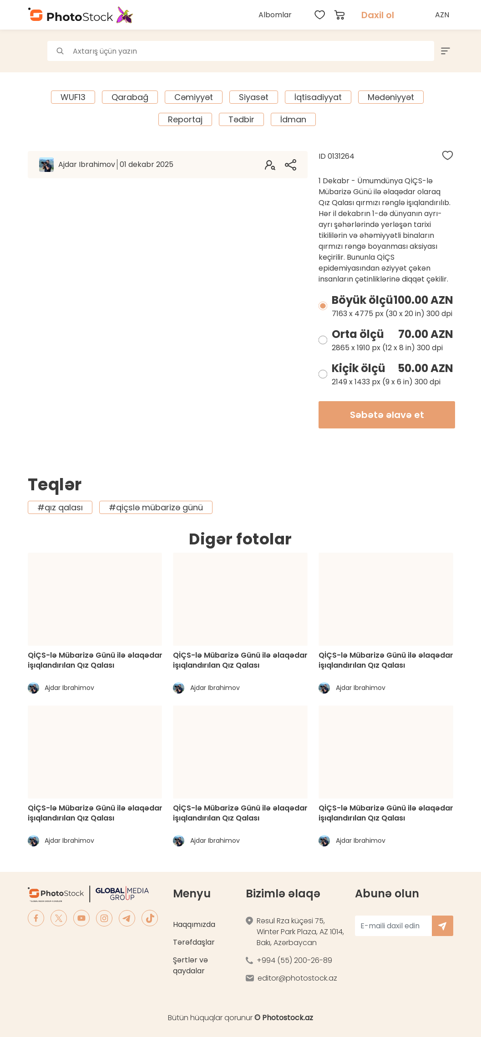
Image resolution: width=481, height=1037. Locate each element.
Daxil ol (377, 15)
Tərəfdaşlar (194, 942)
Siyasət (253, 97)
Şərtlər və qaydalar (190, 965)
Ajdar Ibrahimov (115, 164)
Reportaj (185, 119)
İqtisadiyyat (318, 97)
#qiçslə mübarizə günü (156, 507)
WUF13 (73, 97)
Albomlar (275, 15)
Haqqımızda (194, 924)
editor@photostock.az (297, 978)
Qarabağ (129, 97)
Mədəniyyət (391, 97)
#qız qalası (60, 507)
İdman (293, 119)
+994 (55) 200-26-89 (294, 960)
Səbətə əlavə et (387, 414)
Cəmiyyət (193, 97)
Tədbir (241, 119)
